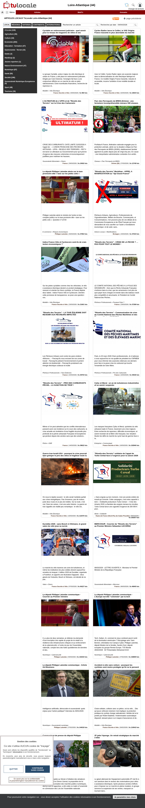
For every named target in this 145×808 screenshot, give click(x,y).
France (65, 144)
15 (93, 776)
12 (83, 776)
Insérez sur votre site (130, 761)
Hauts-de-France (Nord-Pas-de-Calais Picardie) (112, 449)
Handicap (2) (10, 58)
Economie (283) (11, 42)
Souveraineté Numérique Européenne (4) (20, 82)
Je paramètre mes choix (125, 797)
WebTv (80, 12)
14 (90, 776)
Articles (37, 12)
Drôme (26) (115, 144)
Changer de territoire (136, 9)
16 (96, 776)
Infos (109, 786)
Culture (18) (9, 38)
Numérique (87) (11, 70)
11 (80, 776)
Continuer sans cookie (37, 769)
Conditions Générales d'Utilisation (116, 789)
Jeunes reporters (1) (13, 62)
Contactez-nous (61, 786)
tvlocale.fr (10, 787)
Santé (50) (9, 74)
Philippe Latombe (61, 205)
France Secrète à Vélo (61, 83)
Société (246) (10, 78)
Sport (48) (9, 87)
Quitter (13, 769)
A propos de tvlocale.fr (64, 792)
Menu (12, 12)
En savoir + (59, 789)
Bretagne (116, 205)
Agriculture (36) (11, 34)
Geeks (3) (8, 54)
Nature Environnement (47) (15, 66)
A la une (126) (10, 30)
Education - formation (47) (15, 46)
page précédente (132, 18)
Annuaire (123, 12)
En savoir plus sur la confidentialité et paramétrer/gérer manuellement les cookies (27, 780)
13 (86, 776)
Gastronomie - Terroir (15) (15, 50)
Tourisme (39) (10, 91)
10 (76, 776)
